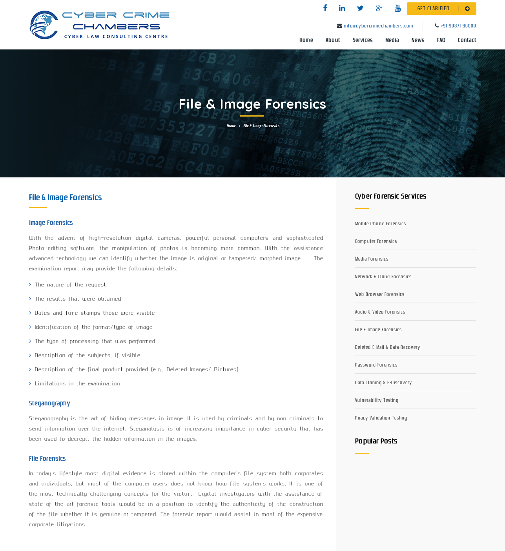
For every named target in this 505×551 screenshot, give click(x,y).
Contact (467, 40)
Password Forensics (376, 365)
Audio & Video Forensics (380, 312)
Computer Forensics (376, 241)
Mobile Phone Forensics (380, 223)
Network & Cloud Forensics (383, 276)
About (333, 40)
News (418, 40)
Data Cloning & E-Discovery (383, 382)
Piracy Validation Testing (381, 418)
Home (306, 40)
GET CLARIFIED (445, 8)
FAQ (441, 40)
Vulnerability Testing (377, 400)
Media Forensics (371, 259)
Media (392, 40)
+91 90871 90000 (458, 26)
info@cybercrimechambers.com (378, 26)
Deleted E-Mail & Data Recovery (387, 347)
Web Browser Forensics (380, 294)
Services (363, 40)
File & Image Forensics (378, 329)
